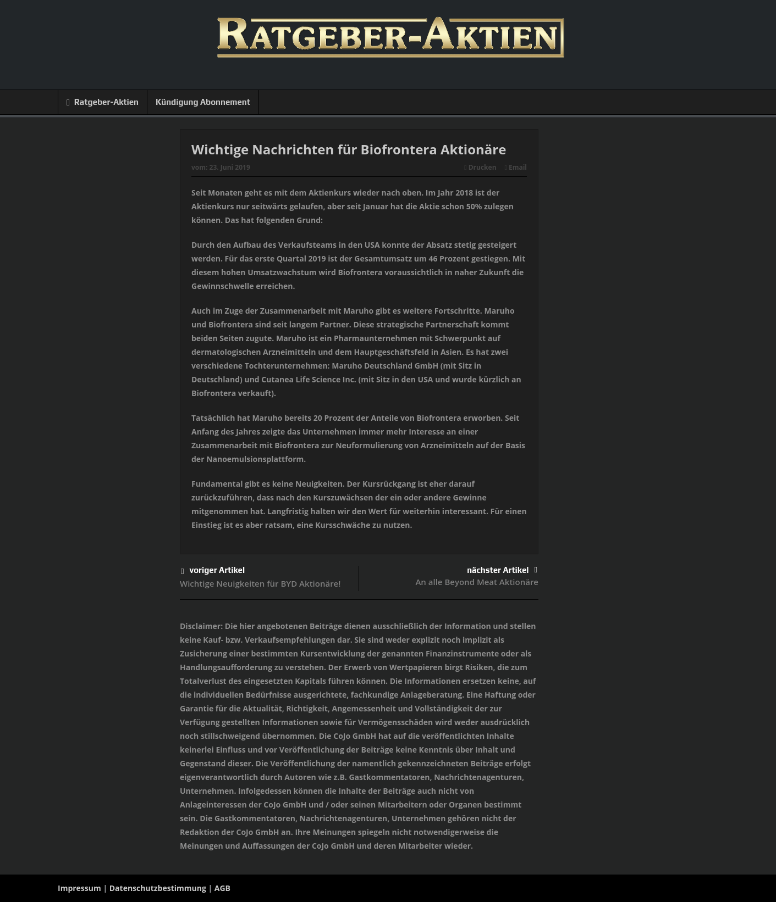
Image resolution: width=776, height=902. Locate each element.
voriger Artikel (213, 571)
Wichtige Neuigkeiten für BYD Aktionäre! (260, 583)
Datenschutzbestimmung (157, 888)
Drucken (480, 167)
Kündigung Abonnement (203, 102)
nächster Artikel (502, 570)
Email (516, 167)
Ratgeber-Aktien (103, 102)
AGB (222, 888)
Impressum (79, 888)
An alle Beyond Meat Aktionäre (476, 581)
